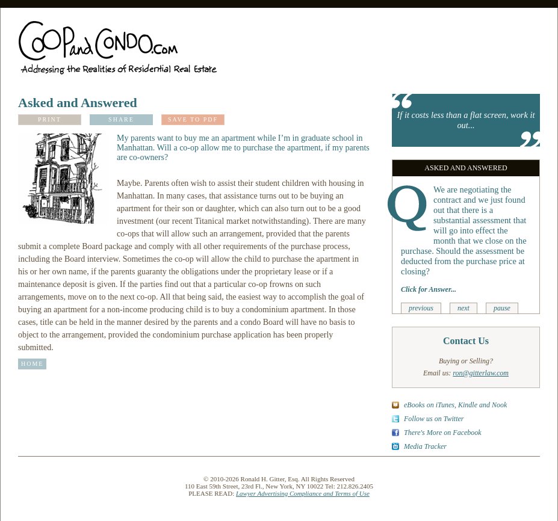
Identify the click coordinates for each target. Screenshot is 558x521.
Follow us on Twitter (433, 419)
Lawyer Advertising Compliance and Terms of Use (303, 493)
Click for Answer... (428, 289)
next (463, 308)
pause (502, 308)
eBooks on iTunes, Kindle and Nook (455, 405)
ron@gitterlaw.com (481, 373)
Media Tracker (425, 446)
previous (421, 308)
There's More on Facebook (443, 432)
